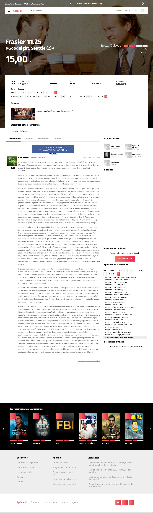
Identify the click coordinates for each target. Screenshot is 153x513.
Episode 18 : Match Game (113, 320)
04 (31, 97)
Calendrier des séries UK (64, 484)
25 (106, 97)
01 (20, 97)
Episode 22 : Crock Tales (113, 330)
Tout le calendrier (61, 462)
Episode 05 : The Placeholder (115, 287)
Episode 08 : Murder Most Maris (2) (117, 295)
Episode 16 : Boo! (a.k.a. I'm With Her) (118, 315)
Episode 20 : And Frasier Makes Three (118, 325)
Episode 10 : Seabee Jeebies (114, 300)
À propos (35, 502)
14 (66, 97)
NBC (28, 84)
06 (38, 97)
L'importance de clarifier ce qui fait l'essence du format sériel (110, 485)
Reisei (79, 4)
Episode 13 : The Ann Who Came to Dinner (120, 307)
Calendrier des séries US (64, 479)
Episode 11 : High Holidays (114, 302)
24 (102, 97)
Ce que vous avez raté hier (63, 473)
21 (91, 97)
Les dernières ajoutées (27, 462)
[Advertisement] (120, 115)
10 (52, 93)
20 (88, 97)
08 (45, 97)
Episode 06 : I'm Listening (113, 290)
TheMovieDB (36, 512)
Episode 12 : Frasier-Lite (113, 305)
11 (56, 97)
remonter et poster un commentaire (89, 361)
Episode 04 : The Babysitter (114, 285)
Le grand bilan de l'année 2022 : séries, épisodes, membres (111, 471)
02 (23, 97)
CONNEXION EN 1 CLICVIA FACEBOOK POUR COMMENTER (53, 149)
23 (99, 97)
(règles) (144, 53)
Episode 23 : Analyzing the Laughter (117, 332)
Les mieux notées (25, 472)
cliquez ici (54, 154)
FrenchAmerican (25, 157)
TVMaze (28, 512)
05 (34, 97)
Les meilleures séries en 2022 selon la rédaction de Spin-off (111, 478)
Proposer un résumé (44, 111)
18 (81, 97)
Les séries (22, 457)
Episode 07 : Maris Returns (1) (115, 292)
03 (27, 97)
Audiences (21, 477)
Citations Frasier (125, 259)
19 (84, 97)
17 (77, 97)
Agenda (57, 457)
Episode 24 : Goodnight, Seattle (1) (117, 335)
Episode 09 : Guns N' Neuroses (115, 297)
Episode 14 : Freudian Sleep (114, 310)
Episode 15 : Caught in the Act (115, 312)
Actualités (93, 457)
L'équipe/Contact (50, 502)
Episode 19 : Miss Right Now (114, 322)
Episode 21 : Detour (111, 327)
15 (70, 97)
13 (63, 97)
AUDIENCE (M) (121, 84)
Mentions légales (70, 502)
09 (49, 97)
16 (74, 97)
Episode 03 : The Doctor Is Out (115, 282)
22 (95, 97)
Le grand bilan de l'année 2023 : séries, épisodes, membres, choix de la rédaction (111, 463)
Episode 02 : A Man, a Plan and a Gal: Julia (119, 280)
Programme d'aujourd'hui (64, 467)
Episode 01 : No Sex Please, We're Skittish (120, 277)
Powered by (18, 131)
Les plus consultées (26, 467)
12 (59, 97)
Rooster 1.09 (97, 4)
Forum (20, 481)
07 (41, 97)
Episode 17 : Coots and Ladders (116, 317)
